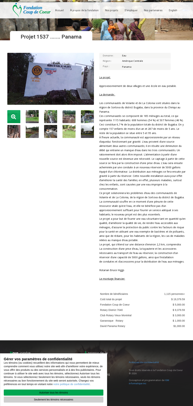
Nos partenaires (153, 10)
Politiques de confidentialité (144, 362)
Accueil (59, 10)
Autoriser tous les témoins (53, 401)
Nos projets (111, 10)
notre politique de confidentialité (71, 392)
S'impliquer (131, 10)
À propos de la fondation (84, 10)
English (173, 10)
